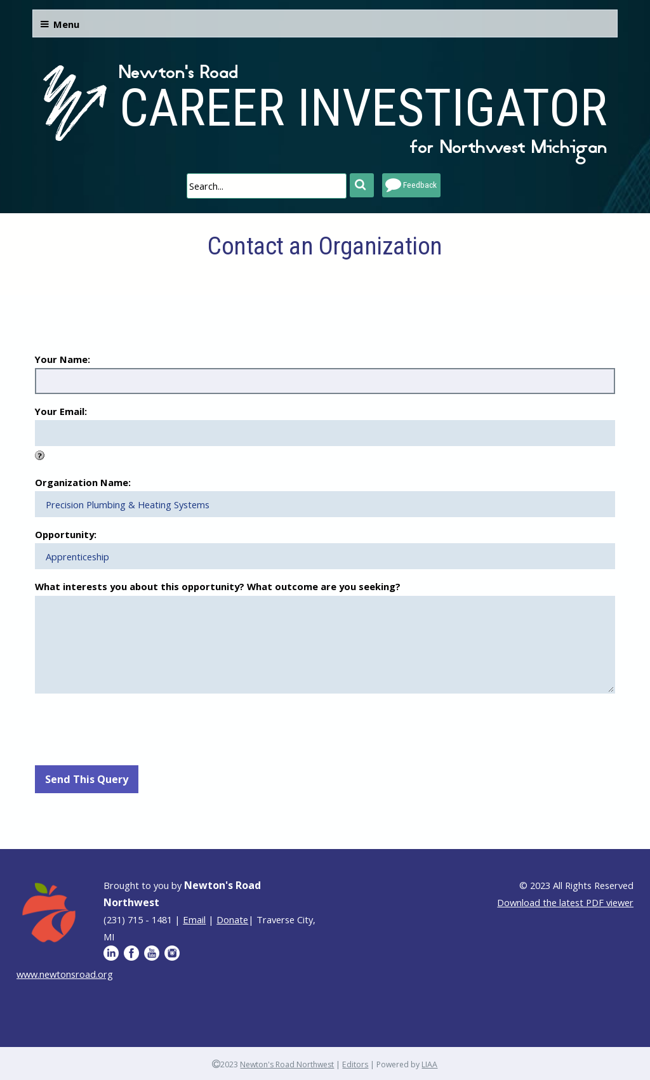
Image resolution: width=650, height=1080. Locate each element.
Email (194, 919)
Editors (355, 1064)
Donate (232, 919)
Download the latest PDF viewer (565, 902)
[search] (267, 186)
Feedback (420, 185)
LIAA (429, 1064)
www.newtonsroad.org (65, 974)
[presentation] (131, 728)
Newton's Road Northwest (287, 1064)
